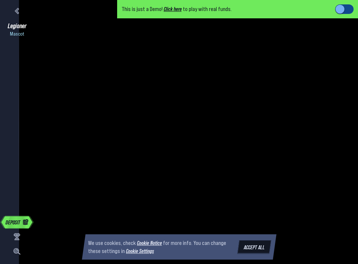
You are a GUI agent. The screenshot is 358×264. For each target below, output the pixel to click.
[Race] (16, 236)
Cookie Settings (140, 251)
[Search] (16, 251)
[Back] (16, 11)
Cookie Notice (149, 242)
